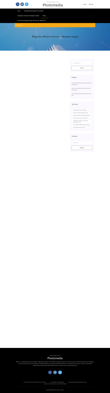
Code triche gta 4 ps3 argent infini (80, 110)
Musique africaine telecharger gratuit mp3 (81, 115)
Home (18, 11)
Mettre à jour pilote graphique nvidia (80, 112)
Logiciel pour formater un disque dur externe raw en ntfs (80, 121)
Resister (91, 4)
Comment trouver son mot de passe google (35, 382)
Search (81, 68)
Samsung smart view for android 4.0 (80, 118)
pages (44, 15)
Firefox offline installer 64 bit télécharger (81, 124)
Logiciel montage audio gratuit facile (77, 382)
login (84, 4)
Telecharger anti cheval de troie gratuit (33, 11)
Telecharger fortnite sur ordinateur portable (28, 15)
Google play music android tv (79, 127)
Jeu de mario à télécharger (57, 382)
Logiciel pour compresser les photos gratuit (55, 384)
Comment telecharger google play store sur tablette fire (31, 20)
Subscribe (82, 147)
